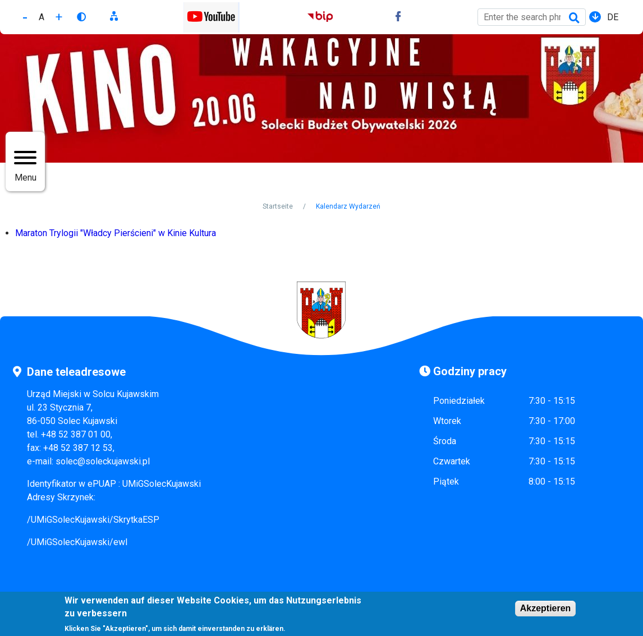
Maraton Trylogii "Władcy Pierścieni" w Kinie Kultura (115, 233)
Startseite (278, 206)
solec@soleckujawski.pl (103, 461)
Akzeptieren (545, 611)
